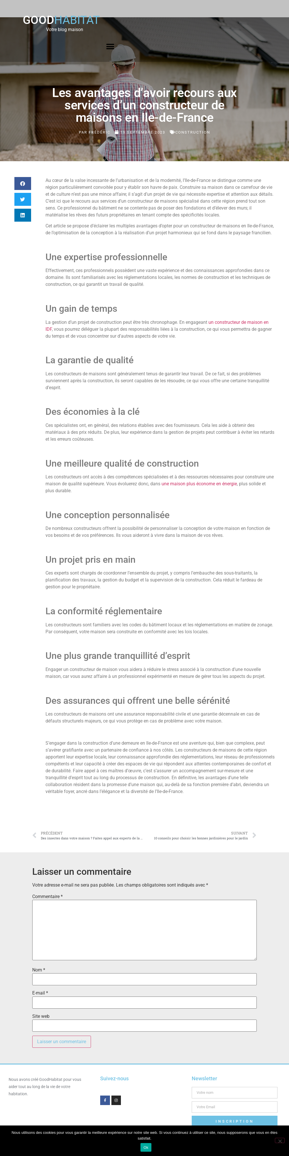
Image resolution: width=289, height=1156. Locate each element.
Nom (38, 970)
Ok (145, 1147)
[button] (110, 46)
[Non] (280, 1140)
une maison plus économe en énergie (199, 483)
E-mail (40, 993)
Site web (41, 1016)
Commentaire (47, 896)
